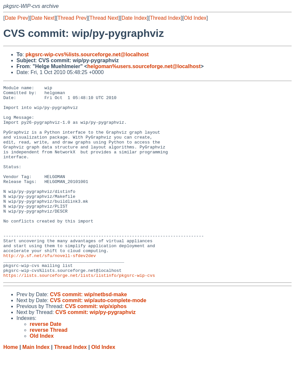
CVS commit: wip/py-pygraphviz (95, 350)
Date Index (134, 18)
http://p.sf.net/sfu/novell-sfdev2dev (49, 290)
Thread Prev (72, 18)
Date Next (42, 18)
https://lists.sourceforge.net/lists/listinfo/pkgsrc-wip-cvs (79, 314)
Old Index (195, 18)
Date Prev (16, 18)
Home (10, 385)
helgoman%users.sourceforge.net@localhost (144, 66)
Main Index (36, 385)
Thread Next (103, 18)
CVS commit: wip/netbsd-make (88, 333)
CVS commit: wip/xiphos (96, 345)
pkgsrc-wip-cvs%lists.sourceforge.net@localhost (87, 54)
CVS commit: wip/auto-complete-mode (98, 339)
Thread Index (165, 18)
